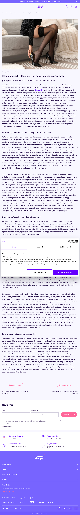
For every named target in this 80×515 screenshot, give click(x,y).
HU (16, 508)
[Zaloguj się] (71, 6)
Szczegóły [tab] (39, 247)
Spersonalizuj (40, 272)
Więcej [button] (7, 423)
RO (21, 508)
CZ (12, 508)
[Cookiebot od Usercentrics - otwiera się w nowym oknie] (69, 241)
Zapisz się (6, 492)
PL (7, 508)
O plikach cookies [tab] (66, 247)
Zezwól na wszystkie (65, 272)
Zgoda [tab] (14, 247)
